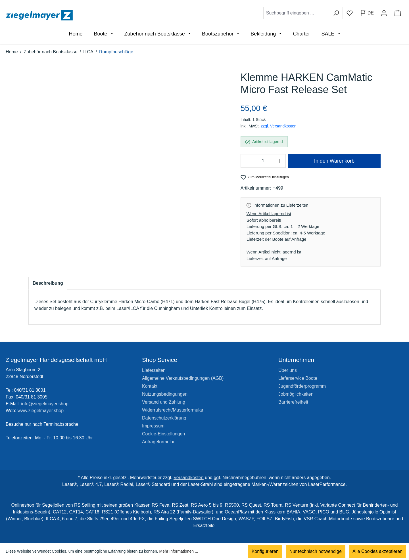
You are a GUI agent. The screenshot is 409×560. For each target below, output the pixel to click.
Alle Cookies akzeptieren (377, 551)
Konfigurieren (265, 551)
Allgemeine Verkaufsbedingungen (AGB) (183, 378)
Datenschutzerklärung (164, 418)
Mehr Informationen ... (178, 551)
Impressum (153, 425)
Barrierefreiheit (293, 402)
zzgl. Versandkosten (278, 126)
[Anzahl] (263, 161)
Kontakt (149, 386)
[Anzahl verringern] (247, 161)
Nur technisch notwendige (315, 551)
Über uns (287, 370)
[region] (129, 146)
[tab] (47, 283)
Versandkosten (189, 477)
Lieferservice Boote (297, 378)
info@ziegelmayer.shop (44, 403)
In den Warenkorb (334, 161)
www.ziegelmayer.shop (41, 410)
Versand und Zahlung (163, 402)
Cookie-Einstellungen (163, 433)
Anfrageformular (158, 441)
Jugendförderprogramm (302, 386)
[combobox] (296, 13)
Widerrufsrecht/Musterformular (172, 410)
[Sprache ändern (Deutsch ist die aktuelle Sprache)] (366, 13)
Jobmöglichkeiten (296, 394)
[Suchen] (336, 13)
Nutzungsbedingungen (164, 394)
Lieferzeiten (154, 370)
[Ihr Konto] (384, 13)
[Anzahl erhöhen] (279, 161)
